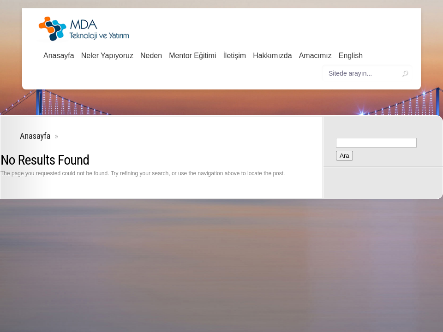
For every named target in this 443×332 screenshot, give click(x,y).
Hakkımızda (272, 55)
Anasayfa (58, 55)
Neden (151, 55)
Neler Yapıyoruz (107, 55)
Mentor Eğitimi (192, 55)
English (351, 55)
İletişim (234, 55)
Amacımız (315, 55)
